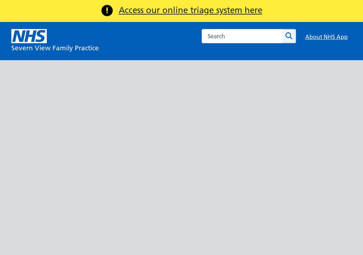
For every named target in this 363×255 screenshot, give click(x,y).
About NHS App (326, 36)
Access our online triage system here (190, 10)
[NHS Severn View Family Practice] (55, 41)
